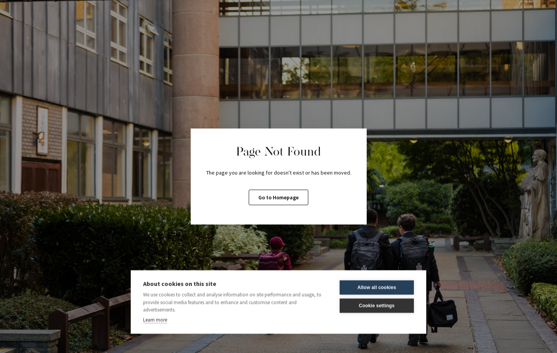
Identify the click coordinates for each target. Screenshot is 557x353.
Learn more (155, 319)
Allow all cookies (376, 287)
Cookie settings (377, 305)
